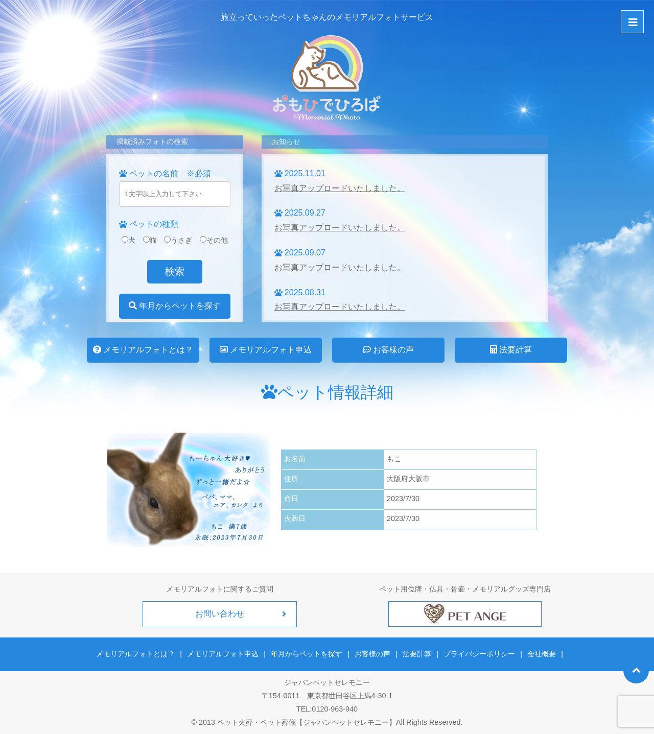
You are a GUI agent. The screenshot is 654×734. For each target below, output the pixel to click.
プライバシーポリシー (479, 654)
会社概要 (541, 654)
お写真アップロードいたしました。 (339, 188)
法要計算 (511, 349)
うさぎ (178, 240)
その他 (214, 240)
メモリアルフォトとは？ (143, 349)
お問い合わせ (219, 613)
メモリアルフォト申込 (266, 349)
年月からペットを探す (175, 305)
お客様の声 (388, 349)
